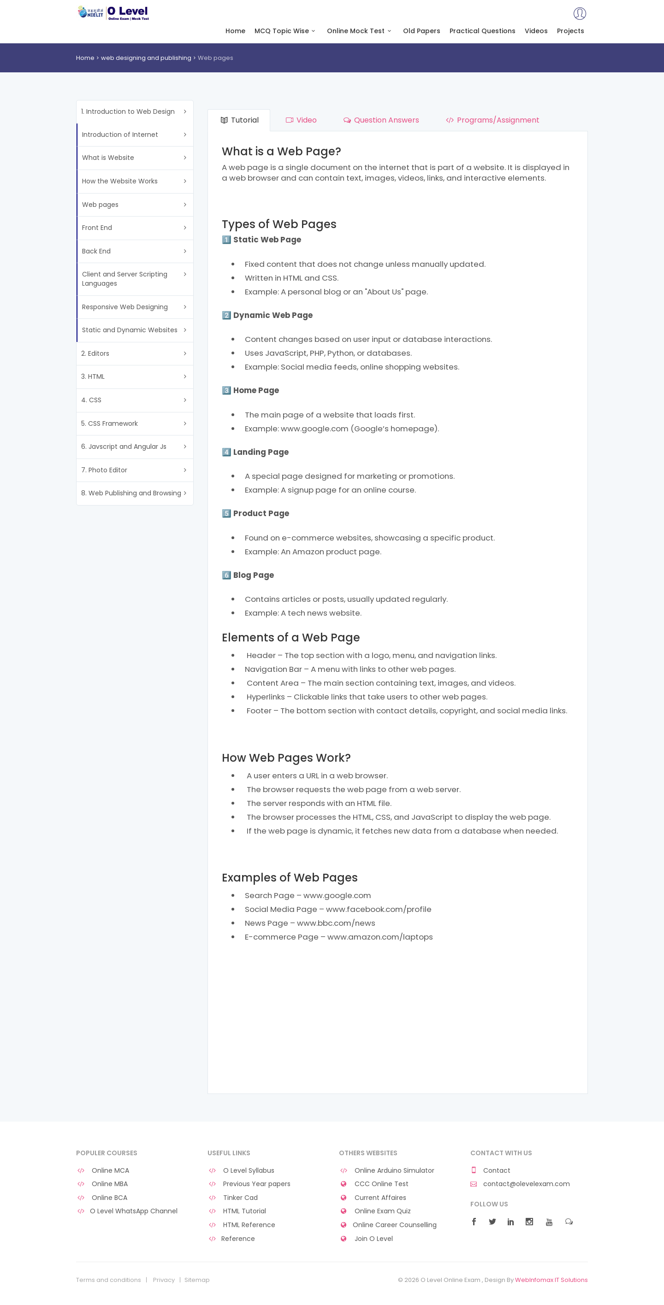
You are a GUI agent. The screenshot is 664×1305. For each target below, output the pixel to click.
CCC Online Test (374, 1184)
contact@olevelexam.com (520, 1184)
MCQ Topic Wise (286, 31)
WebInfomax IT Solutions (551, 1280)
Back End (96, 251)
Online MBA (102, 1184)
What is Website (108, 157)
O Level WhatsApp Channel (127, 1211)
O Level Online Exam (113, 13)
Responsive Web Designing (125, 307)
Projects (570, 31)
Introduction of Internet (120, 134)
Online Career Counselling (388, 1225)
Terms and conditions (108, 1280)
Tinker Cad (233, 1197)
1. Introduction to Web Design (128, 111)
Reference (231, 1238)
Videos (536, 31)
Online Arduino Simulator (386, 1170)
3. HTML (93, 376)
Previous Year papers (249, 1184)
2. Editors (95, 353)
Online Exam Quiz (375, 1211)
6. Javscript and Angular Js (123, 446)
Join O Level (366, 1238)
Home (235, 31)
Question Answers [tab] (380, 120)
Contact (490, 1170)
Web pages (100, 204)
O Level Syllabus (241, 1170)
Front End (97, 227)
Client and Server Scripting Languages (124, 279)
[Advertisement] (398, 1019)
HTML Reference (241, 1225)
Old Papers (421, 31)
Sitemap (197, 1280)
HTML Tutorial (237, 1211)
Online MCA (102, 1170)
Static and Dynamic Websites (130, 330)
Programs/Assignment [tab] (492, 120)
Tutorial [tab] (239, 120)
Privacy (164, 1280)
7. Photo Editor (104, 470)
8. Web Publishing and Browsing (131, 493)
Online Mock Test (360, 31)
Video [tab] (300, 120)
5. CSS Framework (109, 423)
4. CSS (91, 400)
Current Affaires (372, 1197)
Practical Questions (483, 31)
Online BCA (101, 1197)
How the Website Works (120, 181)
